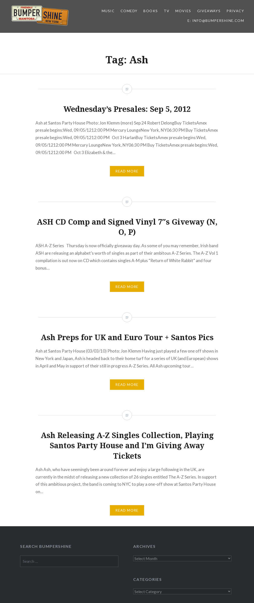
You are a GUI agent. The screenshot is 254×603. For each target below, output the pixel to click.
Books (150, 11)
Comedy (129, 11)
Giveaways (209, 11)
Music (108, 11)
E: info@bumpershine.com (216, 20)
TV (166, 11)
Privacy (235, 11)
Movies (183, 11)
